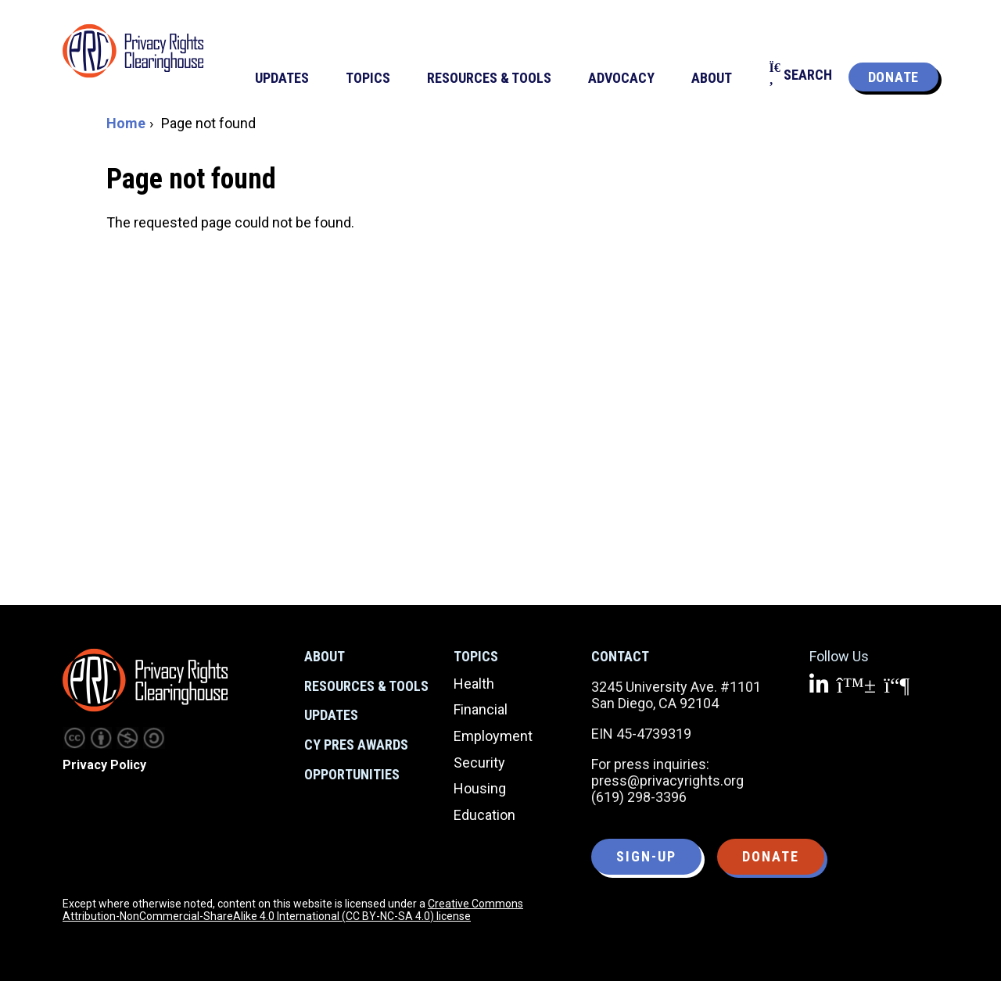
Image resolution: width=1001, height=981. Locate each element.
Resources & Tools (366, 686)
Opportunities (352, 774)
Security (479, 762)
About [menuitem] (711, 78)
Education (484, 815)
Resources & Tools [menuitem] (489, 78)
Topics (476, 656)
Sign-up (646, 856)
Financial (481, 709)
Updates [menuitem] (282, 78)
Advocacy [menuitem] (621, 78)
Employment (493, 736)
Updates (331, 715)
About (324, 656)
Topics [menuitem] (368, 78)
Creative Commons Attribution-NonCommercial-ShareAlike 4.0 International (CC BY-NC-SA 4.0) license (293, 909)
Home (125, 123)
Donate (893, 77)
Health (474, 683)
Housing (480, 788)
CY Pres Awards (356, 744)
